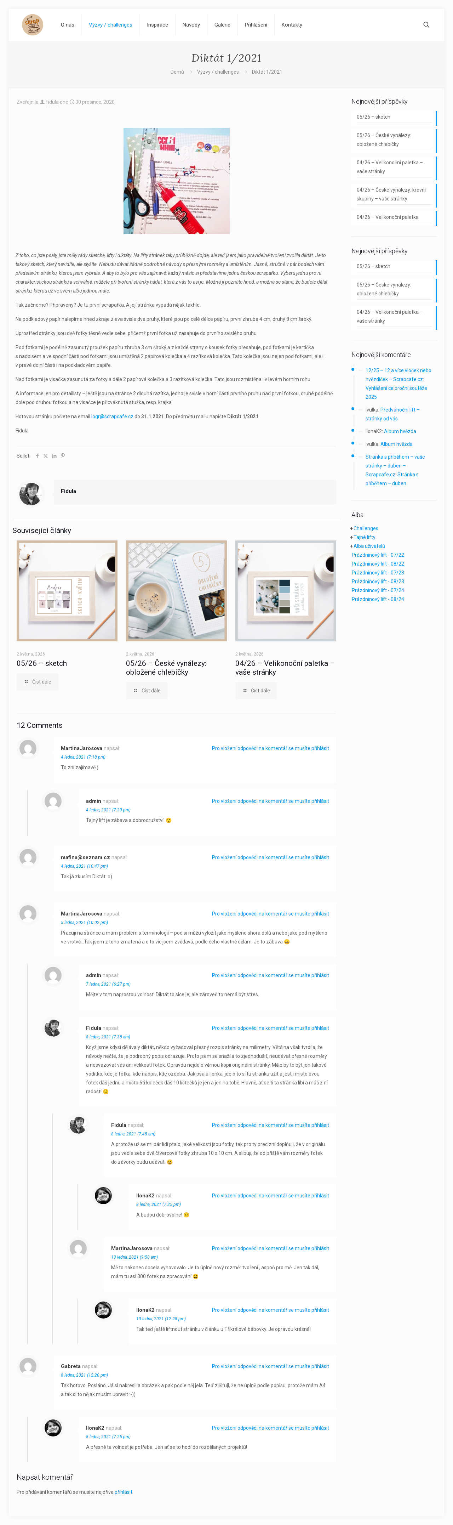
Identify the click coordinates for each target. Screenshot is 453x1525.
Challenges (366, 528)
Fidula (52, 102)
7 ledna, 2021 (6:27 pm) (108, 984)
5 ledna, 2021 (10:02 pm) (84, 922)
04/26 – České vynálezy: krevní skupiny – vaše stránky (391, 194)
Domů (177, 72)
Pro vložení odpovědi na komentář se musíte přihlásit (270, 748)
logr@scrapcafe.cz (112, 416)
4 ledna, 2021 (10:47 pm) (84, 866)
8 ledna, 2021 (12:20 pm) (84, 1375)
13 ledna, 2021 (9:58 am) (134, 1257)
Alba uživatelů (369, 546)
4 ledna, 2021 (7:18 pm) (83, 757)
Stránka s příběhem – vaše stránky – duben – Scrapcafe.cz (395, 465)
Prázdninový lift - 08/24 (378, 599)
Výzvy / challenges (218, 72)
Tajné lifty (364, 537)
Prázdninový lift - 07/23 (378, 573)
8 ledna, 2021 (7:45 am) (133, 1134)
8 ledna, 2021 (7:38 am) (108, 1036)
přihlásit (123, 1492)
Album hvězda (400, 431)
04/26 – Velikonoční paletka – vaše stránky (390, 167)
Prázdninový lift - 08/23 (378, 581)
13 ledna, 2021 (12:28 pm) (161, 1318)
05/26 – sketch (42, 663)
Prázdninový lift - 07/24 (378, 590)
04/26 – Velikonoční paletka (388, 217)
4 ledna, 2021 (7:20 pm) (108, 809)
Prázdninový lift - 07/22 (378, 555)
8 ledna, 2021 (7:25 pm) (158, 1204)
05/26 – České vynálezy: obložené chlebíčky (166, 667)
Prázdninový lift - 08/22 (378, 564)
